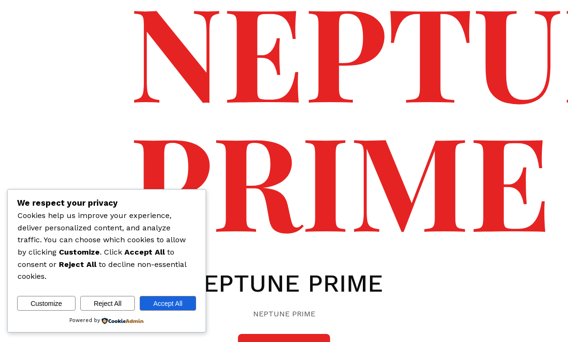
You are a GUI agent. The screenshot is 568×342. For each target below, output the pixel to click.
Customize (46, 303)
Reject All (107, 303)
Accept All (167, 303)
